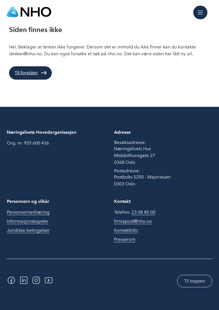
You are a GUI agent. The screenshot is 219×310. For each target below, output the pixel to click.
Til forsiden (26, 72)
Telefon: (134, 212)
